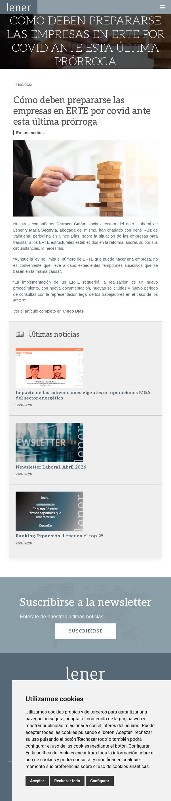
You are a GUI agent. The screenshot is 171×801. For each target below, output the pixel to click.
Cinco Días (73, 311)
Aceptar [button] (37, 781)
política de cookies (55, 753)
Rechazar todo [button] (67, 781)
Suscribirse (86, 631)
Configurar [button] (99, 781)
